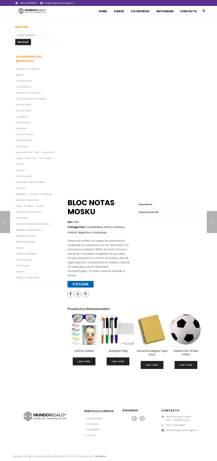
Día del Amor (23, 104)
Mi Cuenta (92, 424)
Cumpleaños (94, 227)
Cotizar (80, 284)
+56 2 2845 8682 (175, 425)
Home (103, 11)
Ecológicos (22, 116)
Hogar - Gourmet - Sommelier (34, 158)
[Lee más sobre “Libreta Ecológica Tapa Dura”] (152, 365)
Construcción (24, 80)
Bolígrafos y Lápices (27, 69)
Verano (20, 271)
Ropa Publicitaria (25, 241)
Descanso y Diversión (28, 92)
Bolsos (19, 74)
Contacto (188, 11)
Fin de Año (22, 146)
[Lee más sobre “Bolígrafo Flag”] (118, 361)
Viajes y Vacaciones (27, 277)
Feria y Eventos (114, 227)
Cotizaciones (93, 418)
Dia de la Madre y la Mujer (31, 98)
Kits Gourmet (24, 176)
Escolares (21, 128)
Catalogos (92, 429)
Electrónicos (23, 122)
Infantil (72, 232)
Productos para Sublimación (32, 224)
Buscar (23, 42)
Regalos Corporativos (28, 230)
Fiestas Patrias (24, 140)
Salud (19, 247)
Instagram (164, 11)
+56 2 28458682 (28, 3)
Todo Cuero (23, 265)
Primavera (22, 218)
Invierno (20, 170)
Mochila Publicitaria (27, 200)
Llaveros (20, 188)
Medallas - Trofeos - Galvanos (34, 194)
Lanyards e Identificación (31, 182)
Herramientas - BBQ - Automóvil (35, 152)
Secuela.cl (101, 456)
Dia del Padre (23, 110)
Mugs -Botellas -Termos (30, 206)
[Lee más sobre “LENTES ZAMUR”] (84, 361)
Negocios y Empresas (92, 232)
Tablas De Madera (26, 253)
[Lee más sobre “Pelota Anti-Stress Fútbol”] (186, 365)
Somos (119, 11)
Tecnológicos (24, 259)
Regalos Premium (26, 235)
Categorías (140, 11)
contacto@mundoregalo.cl (59, 3)
